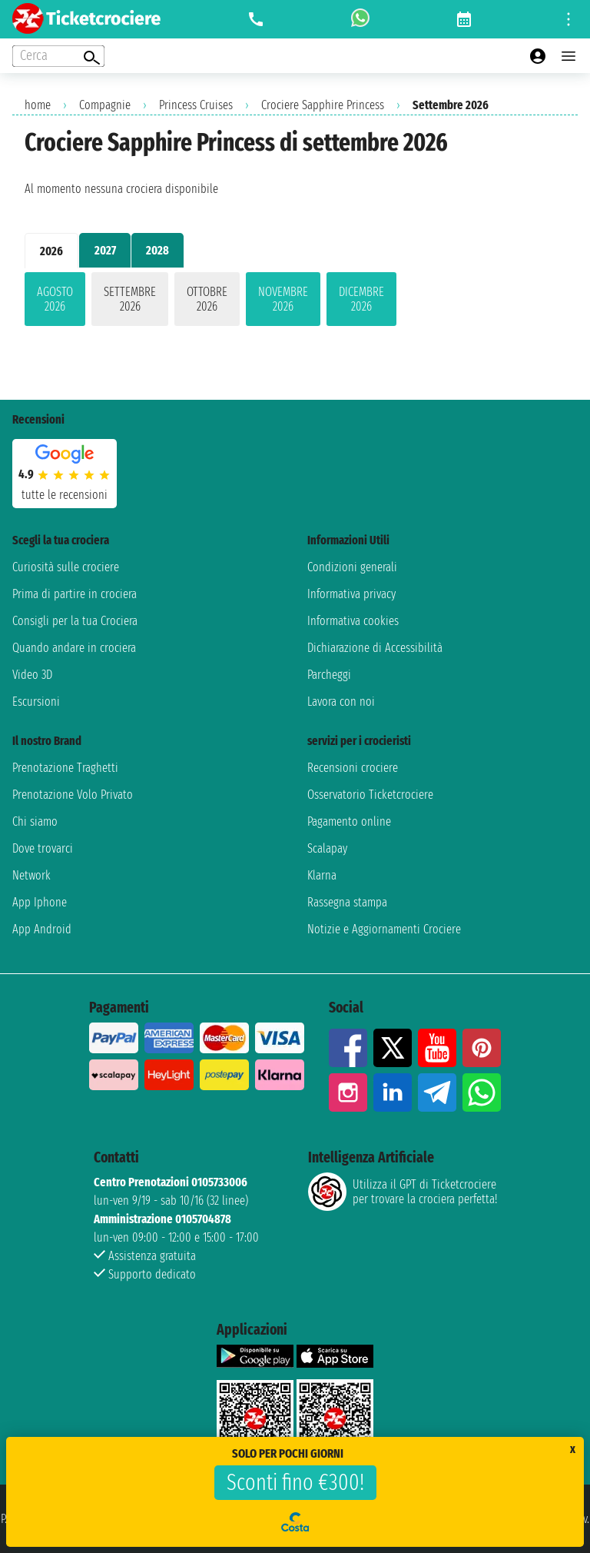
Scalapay (327, 848)
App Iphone (39, 902)
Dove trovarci (42, 848)
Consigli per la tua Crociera (75, 621)
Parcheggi (329, 674)
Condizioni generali (352, 567)
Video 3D (32, 674)
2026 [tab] (51, 251)
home (38, 105)
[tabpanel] (295, 302)
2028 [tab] (157, 250)
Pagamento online (349, 821)
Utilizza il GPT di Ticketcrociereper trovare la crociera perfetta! (402, 1191)
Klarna (321, 875)
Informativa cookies (353, 621)
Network (31, 875)
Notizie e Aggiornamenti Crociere (384, 929)
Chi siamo (35, 821)
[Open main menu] (568, 56)
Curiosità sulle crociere (65, 567)
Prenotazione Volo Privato (72, 794)
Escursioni (36, 701)
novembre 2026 (283, 299)
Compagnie (105, 105)
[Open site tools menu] (568, 19)
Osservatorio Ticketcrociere (370, 794)
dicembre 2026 (361, 299)
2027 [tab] (105, 250)
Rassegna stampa (347, 902)
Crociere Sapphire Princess (322, 105)
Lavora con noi (341, 701)
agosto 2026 (55, 299)
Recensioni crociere (352, 767)
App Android (41, 929)
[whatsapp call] (360, 19)
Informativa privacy (351, 594)
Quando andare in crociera (74, 647)
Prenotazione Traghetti (65, 767)
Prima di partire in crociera (74, 594)
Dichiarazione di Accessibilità (374, 647)
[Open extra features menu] (58, 56)
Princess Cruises (196, 105)
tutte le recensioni (65, 494)
